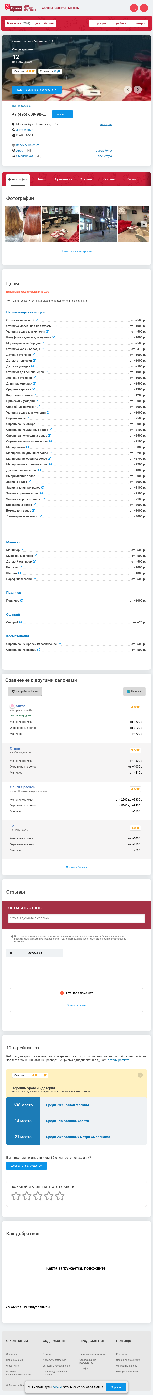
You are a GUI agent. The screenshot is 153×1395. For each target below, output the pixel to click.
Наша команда (14, 1360)
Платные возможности (92, 1354)
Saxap (21, 706)
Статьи (47, 1354)
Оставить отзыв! (76, 1005)
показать (62, 114)
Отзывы (49, 23)
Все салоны (18, 23)
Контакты (121, 1354)
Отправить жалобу (126, 1365)
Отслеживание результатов (87, 1361)
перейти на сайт (27, 145)
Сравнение (63, 179)
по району (119, 23)
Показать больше (76, 867)
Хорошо (116, 1387)
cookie (57, 1387)
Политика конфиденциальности (18, 1373)
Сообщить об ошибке (128, 1360)
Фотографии (18, 179)
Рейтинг (108, 179)
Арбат (20, 150)
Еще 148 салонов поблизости (37, 89)
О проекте (11, 1354)
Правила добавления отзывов (55, 1373)
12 (12, 826)
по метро (138, 23)
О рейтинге (12, 1365)
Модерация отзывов (127, 1371)
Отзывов (48, 71)
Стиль (15, 748)
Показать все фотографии (76, 251)
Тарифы (83, 1368)
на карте (106, 124)
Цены (37, 23)
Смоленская (24, 156)
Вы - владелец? (21, 105)
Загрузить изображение (56, 1365)
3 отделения (24, 130)
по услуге (99, 23)
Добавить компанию (54, 1360)
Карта (131, 179)
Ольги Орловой (22, 787)
